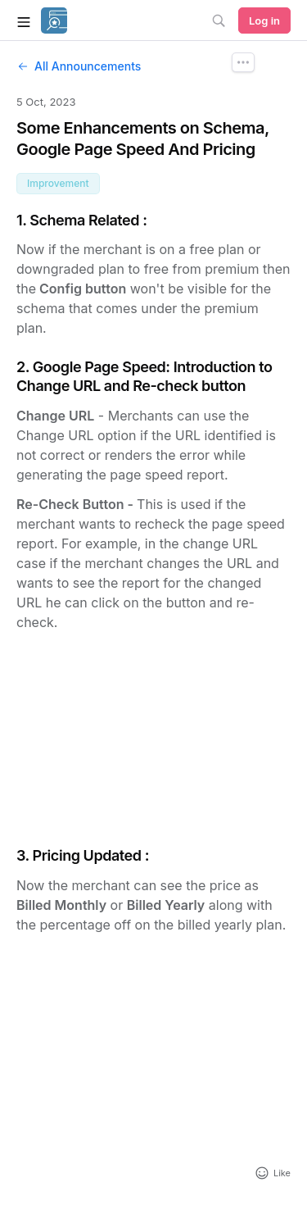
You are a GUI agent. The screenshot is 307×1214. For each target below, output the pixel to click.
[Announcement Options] (243, 62)
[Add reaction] (272, 1173)
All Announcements (78, 66)
